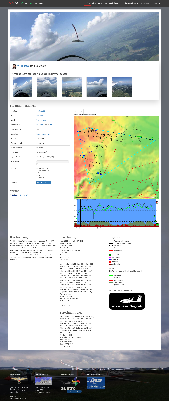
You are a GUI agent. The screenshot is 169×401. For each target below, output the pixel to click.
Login (24, 3)
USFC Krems (41, 120)
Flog (94, 3)
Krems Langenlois (43, 134)
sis (76, 111)
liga (81, 111)
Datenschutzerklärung (18, 398)
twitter (39, 183)
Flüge (88, 3)
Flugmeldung (36, 3)
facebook (47, 183)
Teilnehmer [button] (146, 3)
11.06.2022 (40, 111)
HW (26, 195)
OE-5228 (39, 125)
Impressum (14, 396)
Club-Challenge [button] (131, 3)
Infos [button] (157, 3)
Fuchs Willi (40, 116)
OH (21, 195)
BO (19, 195)
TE (24, 195)
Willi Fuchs (20, 66)
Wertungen (102, 3)
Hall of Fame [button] (115, 3)
